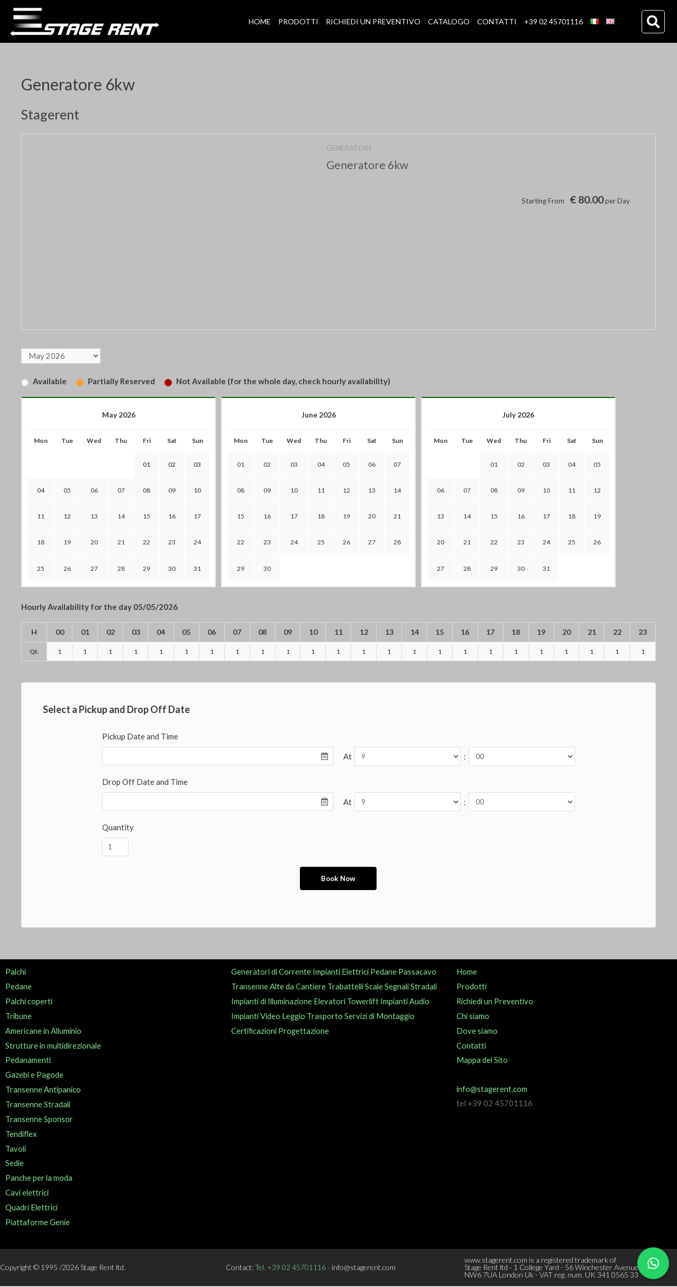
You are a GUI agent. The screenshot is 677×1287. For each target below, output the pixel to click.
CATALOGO (449, 21)
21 (121, 543)
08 (146, 491)
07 (121, 491)
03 (294, 465)
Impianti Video (256, 1017)
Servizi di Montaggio (384, 1017)
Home (466, 972)
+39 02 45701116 (553, 21)
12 (67, 517)
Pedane (18, 987)
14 (121, 517)
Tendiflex (21, 1134)
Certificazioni (255, 1031)
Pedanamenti (28, 1061)
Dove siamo (477, 1031)
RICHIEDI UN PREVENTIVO (373, 21)
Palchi (16, 972)
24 (197, 543)
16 (172, 517)
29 (146, 569)
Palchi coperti (29, 1002)
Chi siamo (473, 1017)
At (347, 757)
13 (94, 517)
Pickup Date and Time (140, 737)
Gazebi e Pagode (35, 1075)
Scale (377, 987)
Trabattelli (347, 987)
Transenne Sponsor (39, 1120)
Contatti (471, 1046)
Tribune (18, 1017)
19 (67, 543)
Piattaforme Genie (38, 1223)
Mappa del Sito (482, 1061)
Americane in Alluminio (45, 1031)
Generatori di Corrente (271, 972)
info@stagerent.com (492, 1089)
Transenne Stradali (38, 1105)
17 (197, 517)
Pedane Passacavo (407, 972)
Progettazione (306, 1031)
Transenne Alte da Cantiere (279, 987)
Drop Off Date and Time (145, 782)
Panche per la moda (39, 1178)
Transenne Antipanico (43, 1090)
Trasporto (328, 1017)
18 (40, 543)
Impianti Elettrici (343, 972)
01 (240, 465)
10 (197, 491)
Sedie (14, 1164)
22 (146, 543)
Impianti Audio (411, 1002)
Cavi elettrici (28, 1193)
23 (172, 543)
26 (67, 569)
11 (40, 517)
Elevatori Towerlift (351, 1002)
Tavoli (16, 1149)
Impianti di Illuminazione (273, 1002)
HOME (260, 21)
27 (94, 569)
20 (94, 543)
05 (67, 491)
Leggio (295, 1017)
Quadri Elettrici (32, 1208)
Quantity (118, 827)
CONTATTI (497, 21)
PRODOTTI (298, 21)
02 (267, 465)
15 (146, 517)
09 (172, 491)
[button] (653, 21)
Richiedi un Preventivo (496, 1002)
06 (94, 491)
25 (40, 569)
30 (172, 569)
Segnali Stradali (415, 987)
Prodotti (471, 987)
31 (197, 569)
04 (321, 465)
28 (121, 569)
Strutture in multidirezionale (54, 1046)
